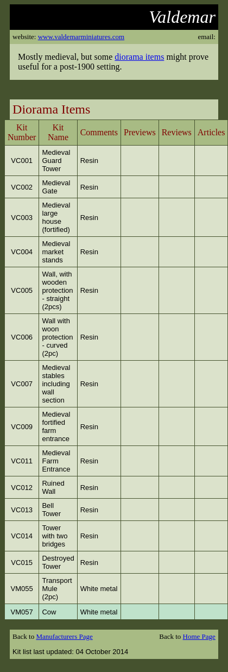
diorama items (139, 56)
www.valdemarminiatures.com (81, 37)
